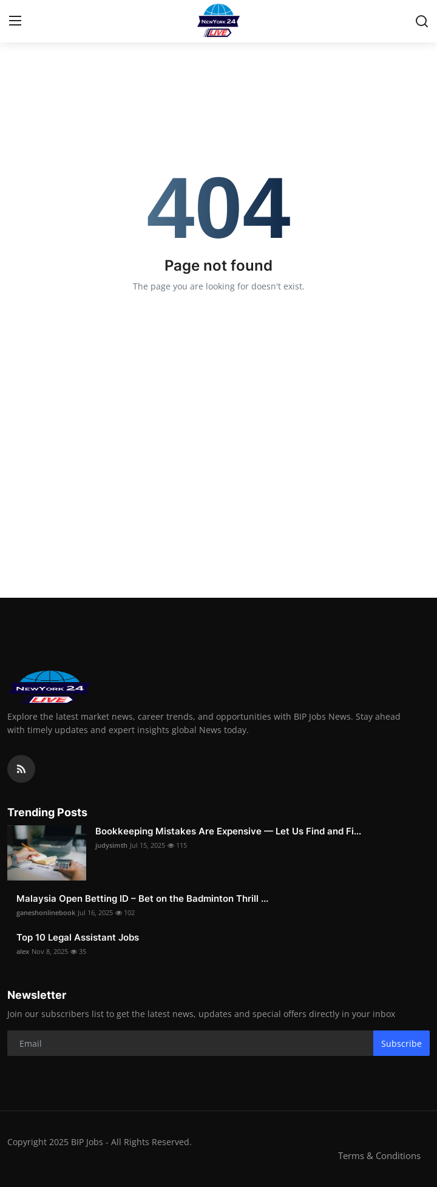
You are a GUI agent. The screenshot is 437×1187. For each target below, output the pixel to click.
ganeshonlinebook (45, 912)
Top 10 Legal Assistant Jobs (77, 937)
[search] (422, 21)
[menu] (15, 21)
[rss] (21, 769)
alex (22, 951)
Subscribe (401, 1043)
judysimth (111, 845)
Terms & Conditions (379, 1155)
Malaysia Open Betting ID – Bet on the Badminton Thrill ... (142, 898)
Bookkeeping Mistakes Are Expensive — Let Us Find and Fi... (228, 831)
